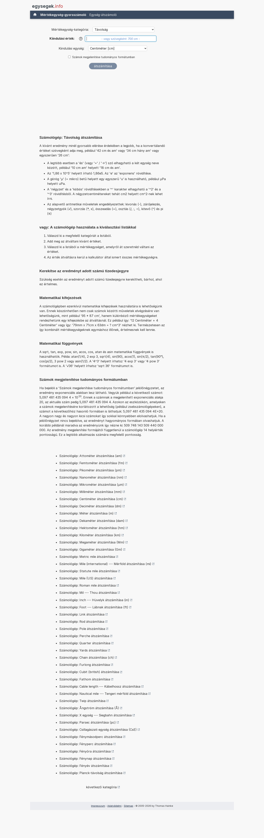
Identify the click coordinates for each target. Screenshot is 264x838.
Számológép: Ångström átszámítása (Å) (89, 708)
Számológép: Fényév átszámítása (84, 766)
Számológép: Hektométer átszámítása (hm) (92, 528)
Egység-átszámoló (103, 15)
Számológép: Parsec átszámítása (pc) (87, 722)
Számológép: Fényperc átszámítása (85, 744)
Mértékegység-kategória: (70, 29)
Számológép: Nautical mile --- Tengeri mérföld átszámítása (103, 694)
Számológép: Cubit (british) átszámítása (89, 672)
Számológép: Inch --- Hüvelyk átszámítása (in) (94, 600)
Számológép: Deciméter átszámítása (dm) (90, 506)
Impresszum (98, 805)
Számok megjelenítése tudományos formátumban (103, 57)
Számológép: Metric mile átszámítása (87, 557)
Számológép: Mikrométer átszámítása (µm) (91, 485)
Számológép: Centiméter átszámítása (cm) (91, 499)
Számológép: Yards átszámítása (83, 650)
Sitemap (128, 805)
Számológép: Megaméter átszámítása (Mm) (91, 542)
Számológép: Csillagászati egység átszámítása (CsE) (98, 730)
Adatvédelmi (114, 805)
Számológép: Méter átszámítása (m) (86, 513)
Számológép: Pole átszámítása (82, 629)
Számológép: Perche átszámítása (84, 636)
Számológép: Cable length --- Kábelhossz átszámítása (99, 686)
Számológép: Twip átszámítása (82, 701)
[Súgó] (80, 38)
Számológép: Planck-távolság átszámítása (90, 773)
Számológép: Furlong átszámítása (84, 665)
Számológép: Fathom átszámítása (84, 679)
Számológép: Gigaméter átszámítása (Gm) (90, 549)
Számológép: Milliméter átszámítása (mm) (90, 492)
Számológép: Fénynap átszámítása (85, 758)
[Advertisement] (103, 101)
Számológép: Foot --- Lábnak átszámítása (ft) (93, 607)
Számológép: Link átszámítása (81, 614)
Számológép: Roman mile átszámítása (87, 585)
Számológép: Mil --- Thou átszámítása (88, 593)
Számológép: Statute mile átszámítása (88, 571)
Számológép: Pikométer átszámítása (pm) (90, 470)
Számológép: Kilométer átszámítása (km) (90, 535)
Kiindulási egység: (72, 48)
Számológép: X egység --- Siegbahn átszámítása (95, 715)
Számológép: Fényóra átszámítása (85, 751)
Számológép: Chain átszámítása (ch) (86, 657)
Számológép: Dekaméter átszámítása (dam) (91, 521)
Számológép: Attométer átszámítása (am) (90, 456)
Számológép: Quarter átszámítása (84, 643)
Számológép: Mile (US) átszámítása (85, 578)
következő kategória (101, 787)
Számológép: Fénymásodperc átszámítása (90, 737)
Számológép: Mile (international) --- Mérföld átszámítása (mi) (105, 564)
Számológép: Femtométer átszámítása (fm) (91, 463)
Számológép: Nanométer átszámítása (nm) (91, 477)
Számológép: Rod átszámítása (81, 621)
